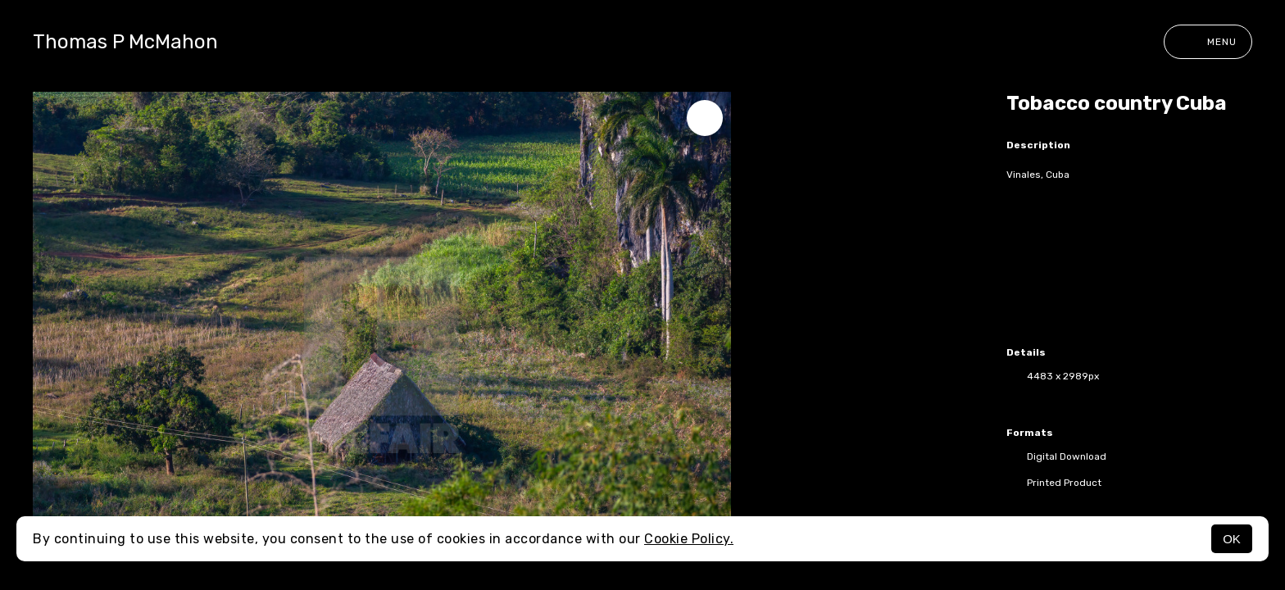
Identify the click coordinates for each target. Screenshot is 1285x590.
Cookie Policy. (688, 539)
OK (1232, 539)
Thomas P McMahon (125, 41)
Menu (1208, 42)
